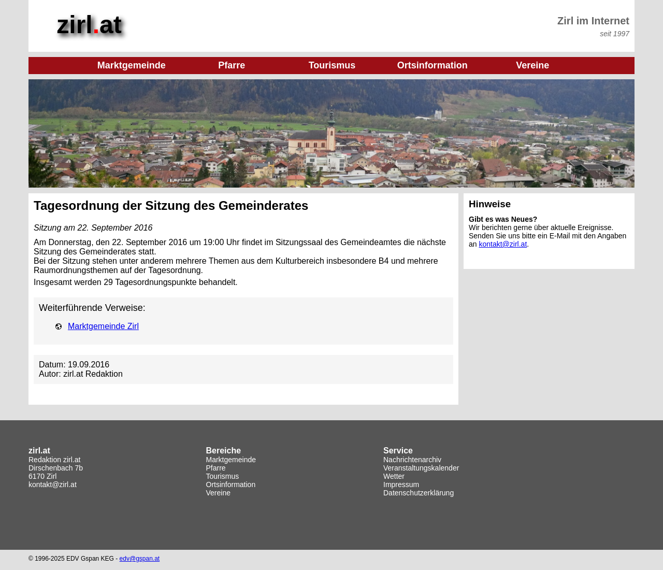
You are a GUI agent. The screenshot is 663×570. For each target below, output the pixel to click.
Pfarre (216, 468)
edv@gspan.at (140, 558)
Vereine (218, 493)
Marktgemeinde (231, 459)
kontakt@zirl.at (503, 244)
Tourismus (222, 476)
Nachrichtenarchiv (412, 459)
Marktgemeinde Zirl (103, 326)
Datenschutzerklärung (418, 493)
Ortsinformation (231, 484)
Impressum (401, 484)
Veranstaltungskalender (421, 468)
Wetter (394, 476)
